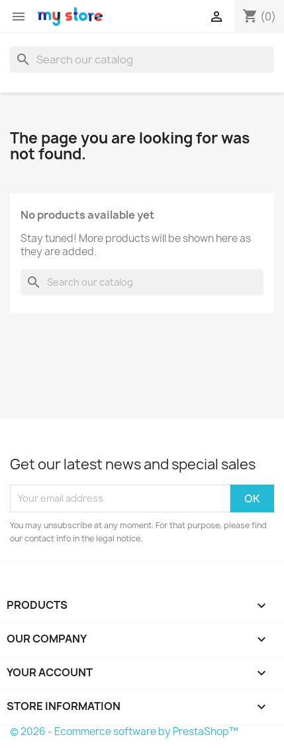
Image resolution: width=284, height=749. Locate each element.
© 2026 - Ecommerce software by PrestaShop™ (124, 731)
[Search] (142, 59)
